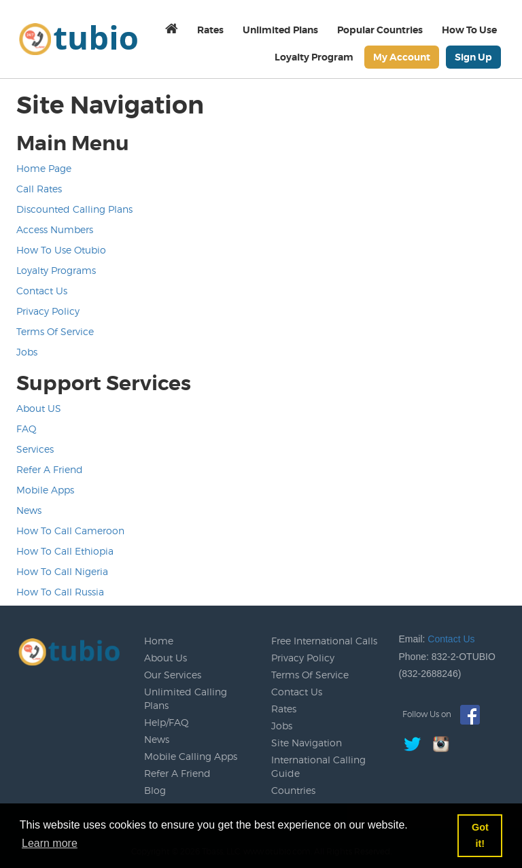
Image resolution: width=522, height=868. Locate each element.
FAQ (26, 428)
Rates (210, 30)
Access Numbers (54, 229)
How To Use (469, 30)
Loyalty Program (314, 57)
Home (158, 640)
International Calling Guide (318, 766)
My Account (401, 57)
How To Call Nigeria (62, 571)
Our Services (172, 674)
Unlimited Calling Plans (185, 698)
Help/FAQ (166, 722)
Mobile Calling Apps (190, 756)
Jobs (26, 352)
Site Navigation (306, 742)
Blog (155, 790)
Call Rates (39, 188)
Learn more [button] (49, 843)
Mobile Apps (45, 490)
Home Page (43, 168)
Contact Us (41, 290)
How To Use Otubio (61, 250)
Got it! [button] (480, 835)
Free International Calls (324, 640)
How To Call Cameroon (70, 530)
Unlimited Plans (280, 30)
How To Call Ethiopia (65, 551)
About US (38, 408)
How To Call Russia (60, 591)
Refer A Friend (49, 469)
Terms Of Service (55, 331)
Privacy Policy (48, 311)
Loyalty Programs (56, 270)
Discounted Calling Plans (74, 209)
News (28, 510)
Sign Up (473, 57)
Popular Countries (380, 30)
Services (35, 449)
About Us (165, 657)
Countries (293, 790)
